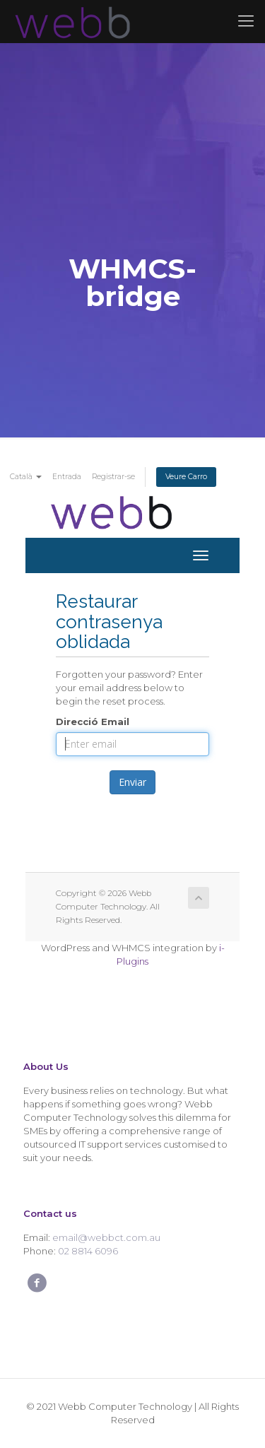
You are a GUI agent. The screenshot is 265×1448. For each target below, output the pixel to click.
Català (26, 476)
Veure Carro (186, 476)
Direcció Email (92, 721)
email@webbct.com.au (106, 1237)
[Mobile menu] (246, 21)
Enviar (132, 782)
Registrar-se (113, 476)
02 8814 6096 (88, 1250)
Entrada (66, 476)
